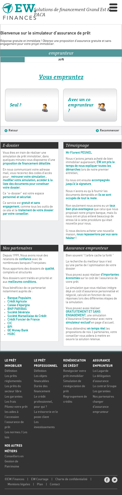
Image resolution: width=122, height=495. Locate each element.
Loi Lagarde (100, 371)
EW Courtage (39, 479)
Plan (40, 484)
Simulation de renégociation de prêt (74, 386)
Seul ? (15, 105)
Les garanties (13, 396)
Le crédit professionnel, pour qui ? (43, 401)
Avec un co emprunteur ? (80, 105)
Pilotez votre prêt (16, 406)
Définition (11, 371)
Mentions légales (19, 484)
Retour (13, 130)
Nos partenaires (103, 396)
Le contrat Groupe (104, 386)
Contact (55, 484)
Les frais (10, 401)
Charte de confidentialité (71, 479)
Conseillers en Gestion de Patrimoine (14, 461)
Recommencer (109, 130)
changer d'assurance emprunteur (101, 407)
